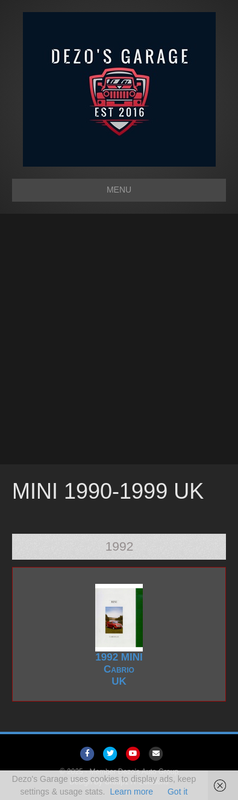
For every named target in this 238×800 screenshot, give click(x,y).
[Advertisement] (119, 339)
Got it (177, 791)
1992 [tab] (119, 546)
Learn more (131, 791)
